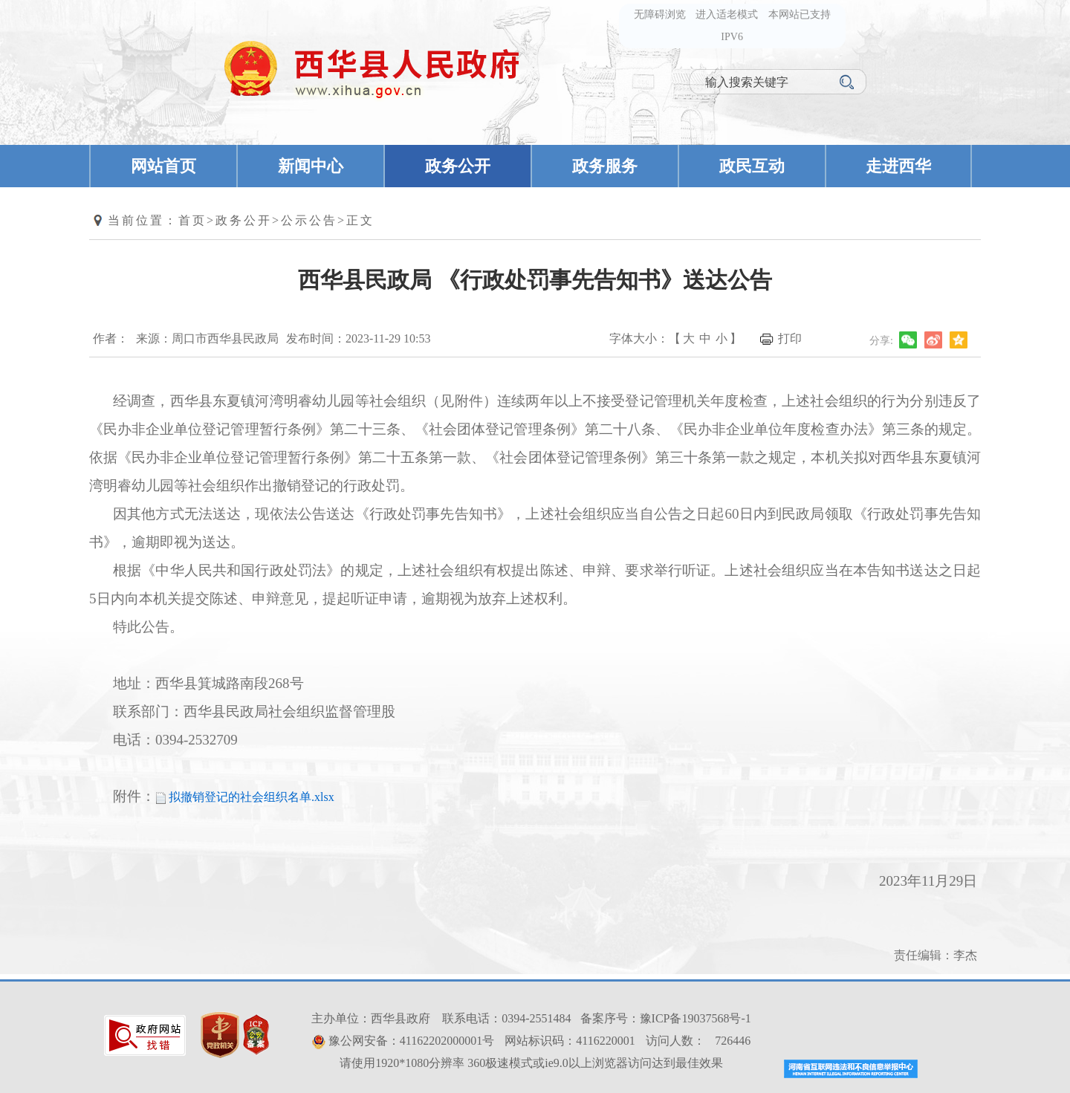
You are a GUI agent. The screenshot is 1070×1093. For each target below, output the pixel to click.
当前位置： (143, 220)
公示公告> (313, 220)
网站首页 (163, 166)
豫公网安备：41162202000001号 (411, 1040)
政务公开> (248, 220)
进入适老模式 (727, 14)
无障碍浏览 (660, 14)
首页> (196, 220)
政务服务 (605, 166)
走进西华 (898, 166)
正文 (360, 220)
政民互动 (752, 166)
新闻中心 (310, 166)
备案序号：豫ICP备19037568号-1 (665, 1018)
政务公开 (457, 166)
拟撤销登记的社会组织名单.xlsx (251, 797)
